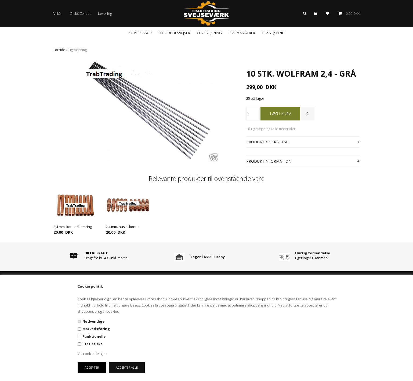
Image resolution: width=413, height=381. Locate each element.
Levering (105, 13)
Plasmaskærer (242, 32)
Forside (59, 50)
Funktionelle (94, 336)
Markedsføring (96, 328)
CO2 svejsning (209, 32)
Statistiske (92, 343)
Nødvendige (93, 321)
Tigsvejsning (273, 32)
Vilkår (57, 13)
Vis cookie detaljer (92, 353)
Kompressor (140, 32)
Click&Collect (80, 13)
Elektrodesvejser (174, 32)
